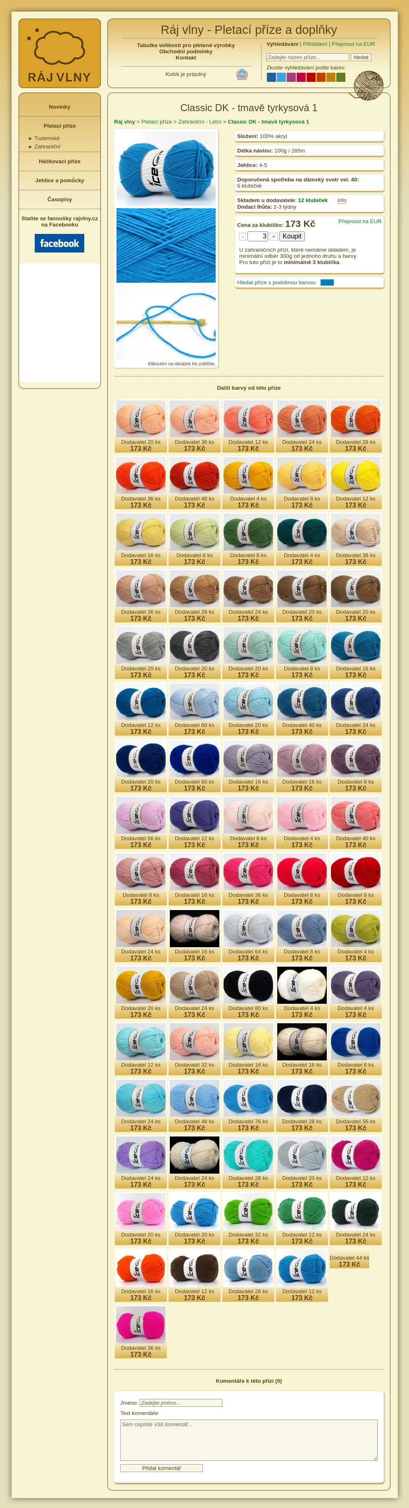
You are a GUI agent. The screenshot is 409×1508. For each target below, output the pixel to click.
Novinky (60, 107)
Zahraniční (44, 146)
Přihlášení (315, 44)
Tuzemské (43, 138)
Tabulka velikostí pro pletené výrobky (186, 45)
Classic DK (242, 122)
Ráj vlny (124, 122)
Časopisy (60, 199)
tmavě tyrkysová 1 (285, 122)
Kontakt (186, 58)
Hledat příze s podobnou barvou (276, 282)
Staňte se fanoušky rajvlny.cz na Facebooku (59, 234)
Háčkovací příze (60, 161)
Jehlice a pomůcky (59, 180)
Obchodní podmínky (186, 51)
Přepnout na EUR (353, 44)
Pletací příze (60, 126)
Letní (215, 122)
